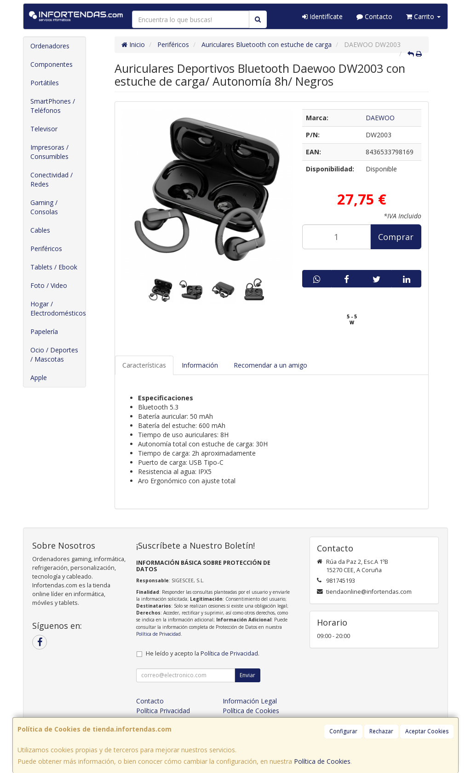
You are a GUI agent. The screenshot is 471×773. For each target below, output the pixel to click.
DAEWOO (380, 117)
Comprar (396, 236)
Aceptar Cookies (426, 731)
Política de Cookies (322, 761)
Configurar (343, 731)
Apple (38, 377)
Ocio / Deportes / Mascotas (54, 354)
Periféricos (46, 248)
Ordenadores (49, 45)
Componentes (51, 64)
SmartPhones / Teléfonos (52, 106)
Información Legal (250, 701)
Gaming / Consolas (44, 207)
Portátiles (44, 82)
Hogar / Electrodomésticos (58, 308)
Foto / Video (48, 285)
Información (200, 365)
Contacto (374, 16)
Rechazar (381, 731)
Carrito (423, 16)
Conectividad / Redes (51, 179)
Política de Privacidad (158, 634)
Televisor (43, 128)
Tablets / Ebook (53, 267)
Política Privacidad (163, 710)
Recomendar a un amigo (270, 365)
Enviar (247, 675)
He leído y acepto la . (202, 653)
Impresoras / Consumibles (49, 152)
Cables (40, 230)
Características (144, 365)
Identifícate (322, 16)
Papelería (44, 331)
